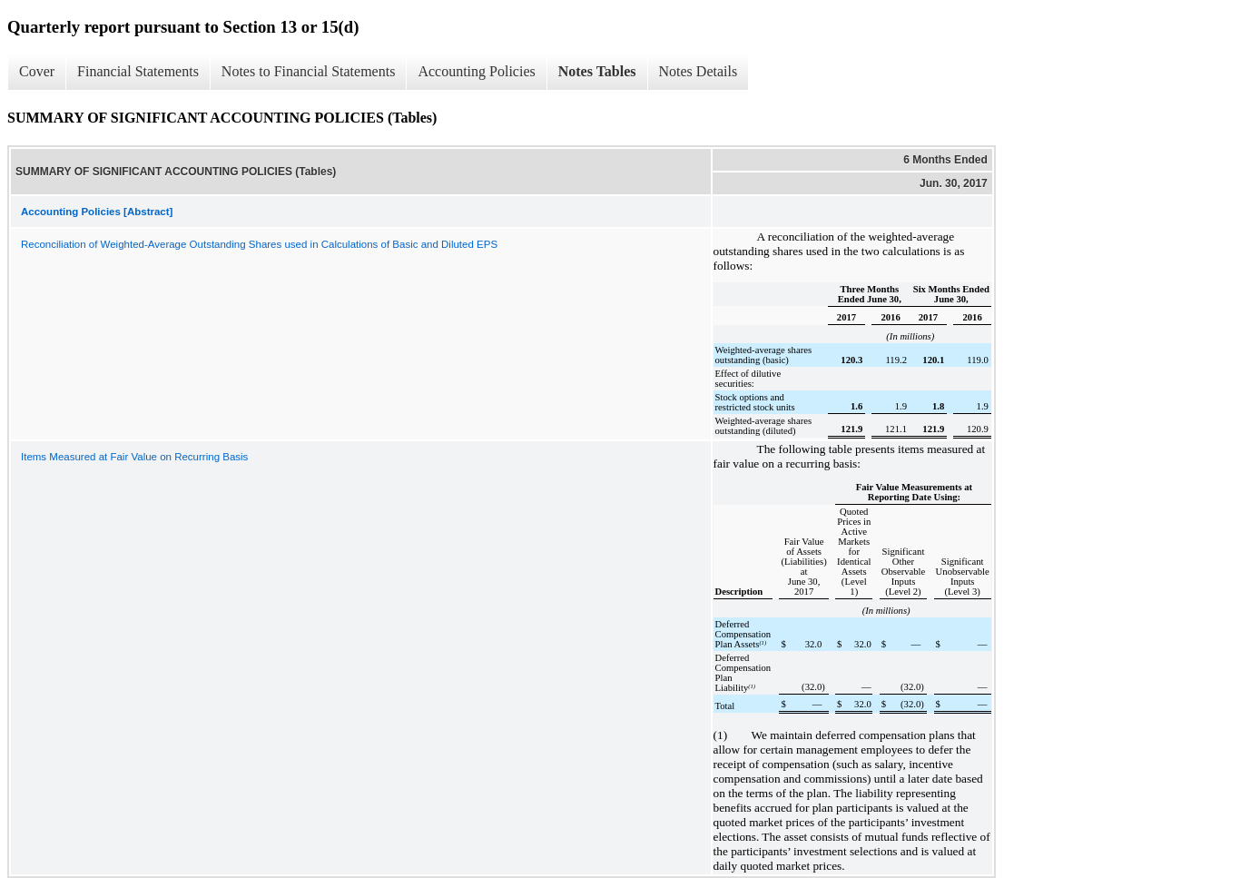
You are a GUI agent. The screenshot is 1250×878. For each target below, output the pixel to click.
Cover (36, 71)
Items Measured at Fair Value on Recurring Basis (134, 456)
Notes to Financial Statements (308, 71)
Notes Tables (597, 71)
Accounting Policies (476, 71)
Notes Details (698, 71)
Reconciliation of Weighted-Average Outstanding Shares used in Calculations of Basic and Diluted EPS (259, 244)
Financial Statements (138, 71)
